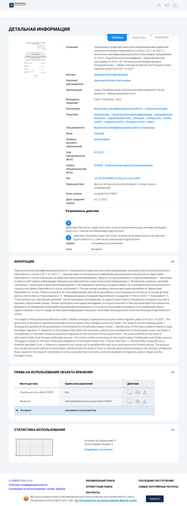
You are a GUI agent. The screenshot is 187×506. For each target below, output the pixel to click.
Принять (155, 498)
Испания (139, 118)
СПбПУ (15, 480)
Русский (99, 133)
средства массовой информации (132, 114)
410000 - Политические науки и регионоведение (123, 165)
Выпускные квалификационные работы (118, 108)
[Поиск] (159, 5)
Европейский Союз (119, 118)
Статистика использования (39, 430)
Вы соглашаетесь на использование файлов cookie (106, 500)
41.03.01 (99, 152)
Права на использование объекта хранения (53, 372)
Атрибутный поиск (99, 486)
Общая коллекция (156, 108)
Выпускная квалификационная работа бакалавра (124, 127)
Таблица (117, 37)
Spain (151, 121)
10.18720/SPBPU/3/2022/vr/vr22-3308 (117, 178)
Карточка (139, 37)
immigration (154, 118)
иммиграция (101, 114)
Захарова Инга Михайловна (111, 74)
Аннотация (24, 261)
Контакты (93, 492)
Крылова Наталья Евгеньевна (112, 80)
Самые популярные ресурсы (158, 486)
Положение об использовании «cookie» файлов (37, 488)
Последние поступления (156, 480)
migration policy (114, 121)
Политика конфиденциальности (28, 484)
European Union (136, 121)
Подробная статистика (98, 449)
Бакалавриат (102, 139)
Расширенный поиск (100, 480)
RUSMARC (162, 37)
